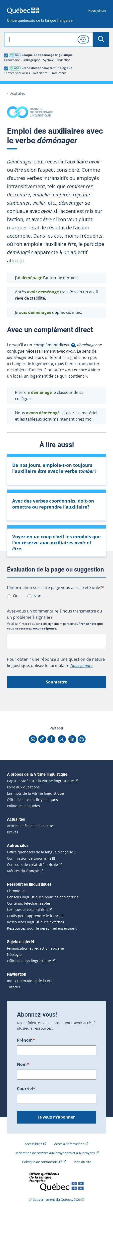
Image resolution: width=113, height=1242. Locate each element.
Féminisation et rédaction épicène (35, 948)
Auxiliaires (17, 93)
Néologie (14, 955)
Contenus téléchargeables (29, 903)
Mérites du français (23, 871)
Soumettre (56, 682)
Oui (16, 596)
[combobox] (48, 39)
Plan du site (82, 1162)
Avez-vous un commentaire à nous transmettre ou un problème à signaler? (54, 614)
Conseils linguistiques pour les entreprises (43, 897)
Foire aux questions (23, 787)
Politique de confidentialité (42, 1162)
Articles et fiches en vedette (30, 826)
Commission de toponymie (29, 858)
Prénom (26, 1040)
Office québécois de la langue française (40, 20)
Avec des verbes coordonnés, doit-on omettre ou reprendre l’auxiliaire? (53, 504)
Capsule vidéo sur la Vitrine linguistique (40, 781)
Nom (23, 1064)
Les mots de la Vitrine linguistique (35, 793)
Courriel (26, 1088)
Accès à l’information (69, 1144)
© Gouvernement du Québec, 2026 (55, 1199)
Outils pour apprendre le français (35, 916)
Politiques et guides (23, 806)
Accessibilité (33, 1144)
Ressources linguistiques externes (35, 922)
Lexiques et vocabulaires (27, 910)
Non (37, 596)
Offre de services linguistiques (32, 800)
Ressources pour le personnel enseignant (42, 928)
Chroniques (16, 891)
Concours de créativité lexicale (32, 865)
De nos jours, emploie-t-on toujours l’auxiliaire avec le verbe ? (54, 468)
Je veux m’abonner (56, 1117)
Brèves (12, 832)
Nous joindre (97, 10)
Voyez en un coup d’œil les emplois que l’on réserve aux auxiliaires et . (56, 543)
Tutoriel (13, 987)
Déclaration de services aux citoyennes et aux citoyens (54, 1153)
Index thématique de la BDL (30, 981)
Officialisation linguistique (29, 961)
